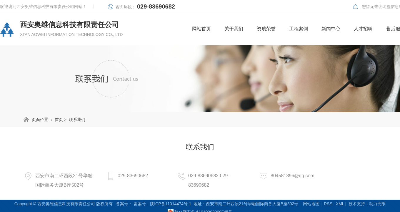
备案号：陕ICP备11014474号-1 (162, 203)
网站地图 (311, 203)
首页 (59, 119)
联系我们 (77, 119)
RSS (328, 203)
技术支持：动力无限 (367, 203)
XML (340, 203)
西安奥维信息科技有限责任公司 (71, 29)
